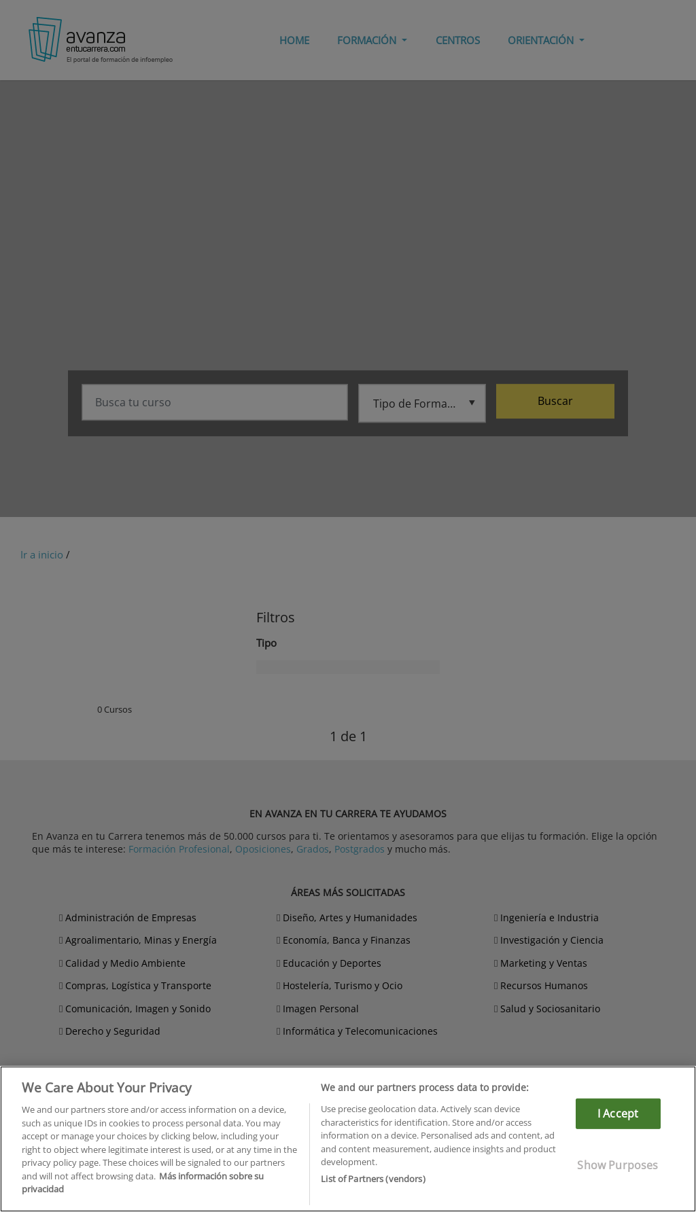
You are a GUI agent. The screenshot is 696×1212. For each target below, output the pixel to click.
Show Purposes (617, 1165)
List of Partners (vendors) (373, 1179)
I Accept (617, 1113)
